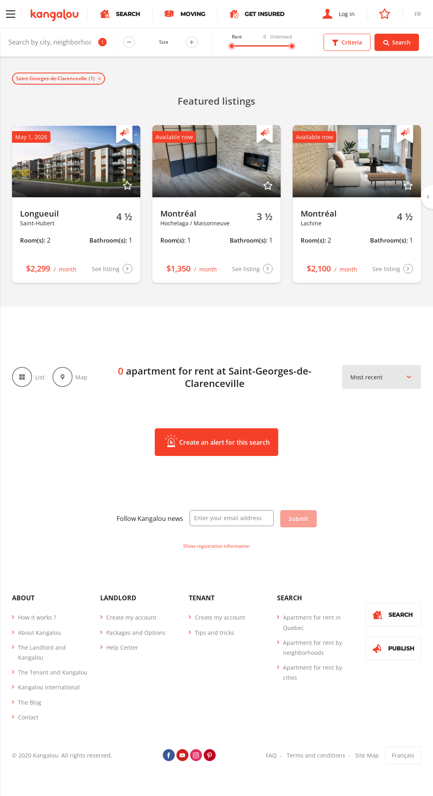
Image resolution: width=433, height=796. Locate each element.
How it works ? (37, 617)
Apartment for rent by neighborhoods (312, 647)
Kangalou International (49, 687)
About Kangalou (39, 632)
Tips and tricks (214, 632)
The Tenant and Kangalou (52, 672)
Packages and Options (136, 632)
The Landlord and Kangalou (42, 652)
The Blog (29, 702)
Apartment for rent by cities (312, 672)
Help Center (122, 647)
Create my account (131, 617)
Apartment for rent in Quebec (312, 622)
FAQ (271, 755)
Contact (28, 717)
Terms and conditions (316, 755)
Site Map (367, 755)
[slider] (232, 46)
